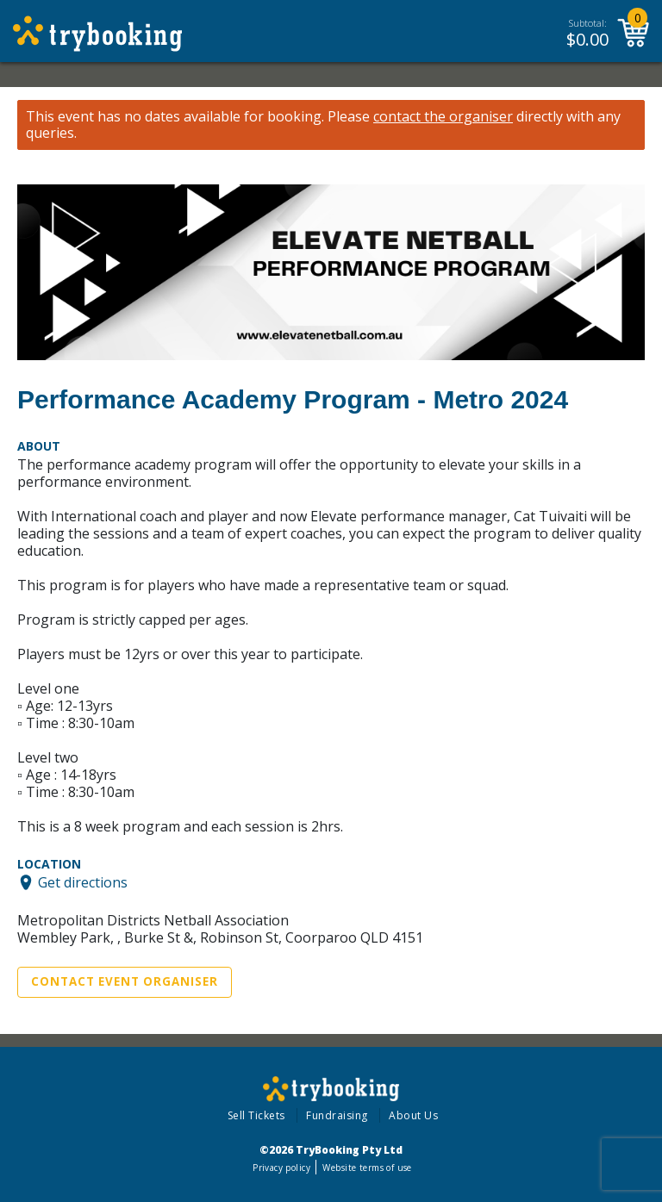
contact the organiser (443, 117)
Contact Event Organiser (124, 981)
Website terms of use (366, 1168)
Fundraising (337, 1115)
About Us (413, 1115)
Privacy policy (281, 1168)
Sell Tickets (256, 1115)
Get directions (83, 882)
